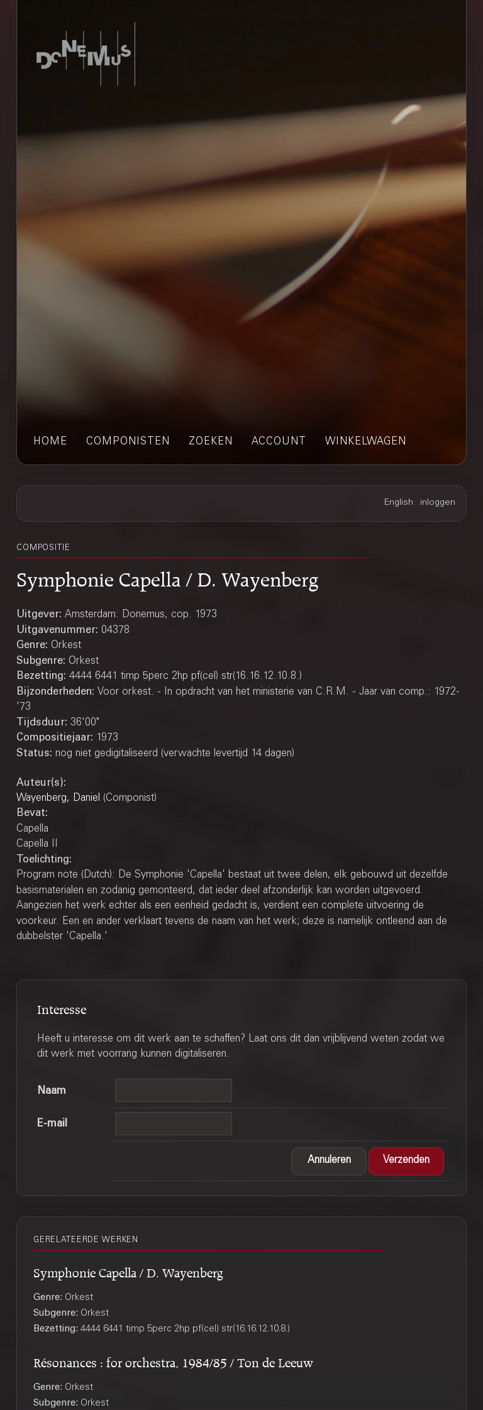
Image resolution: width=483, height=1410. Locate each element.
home (50, 442)
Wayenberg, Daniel (58, 798)
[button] (329, 1161)
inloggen (437, 502)
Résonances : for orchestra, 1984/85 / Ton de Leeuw (173, 1360)
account (279, 442)
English (398, 502)
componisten (128, 442)
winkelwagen (365, 442)
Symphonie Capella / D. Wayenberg (128, 1270)
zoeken (211, 442)
